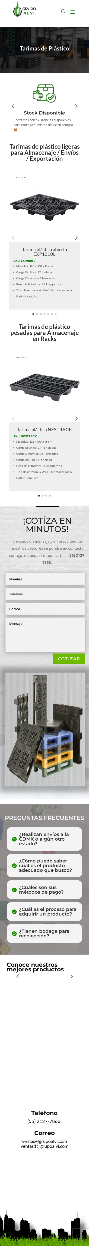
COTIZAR (69, 658)
